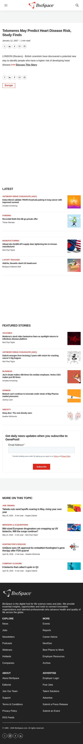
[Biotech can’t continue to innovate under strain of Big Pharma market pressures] (74, 395)
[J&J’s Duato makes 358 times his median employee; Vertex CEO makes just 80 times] (74, 376)
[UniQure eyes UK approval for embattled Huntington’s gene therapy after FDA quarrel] (74, 547)
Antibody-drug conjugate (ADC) (19, 196)
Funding (6, 215)
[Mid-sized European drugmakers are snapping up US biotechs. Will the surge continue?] (74, 527)
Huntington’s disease (14, 544)
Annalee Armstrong (9, 206)
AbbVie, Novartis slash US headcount (19, 263)
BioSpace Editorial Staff (11, 267)
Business (7, 371)
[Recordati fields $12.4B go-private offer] (74, 221)
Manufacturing (10, 241)
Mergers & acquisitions (15, 525)
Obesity (6, 409)
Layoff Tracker (11, 260)
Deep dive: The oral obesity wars (17, 413)
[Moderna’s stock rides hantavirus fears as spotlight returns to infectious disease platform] (74, 338)
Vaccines (7, 333)
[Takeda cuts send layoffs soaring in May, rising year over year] (74, 508)
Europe (9, 85)
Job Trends (8, 505)
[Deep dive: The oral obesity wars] (74, 415)
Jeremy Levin (7, 400)
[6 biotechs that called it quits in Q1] (74, 566)
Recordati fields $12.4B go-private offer (20, 219)
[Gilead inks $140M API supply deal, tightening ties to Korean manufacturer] (74, 246)
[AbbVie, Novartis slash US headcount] (74, 265)
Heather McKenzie (9, 416)
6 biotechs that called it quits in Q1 (20, 567)
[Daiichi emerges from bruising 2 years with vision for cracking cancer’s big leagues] (74, 357)
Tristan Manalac (8, 222)
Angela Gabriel (31, 516)
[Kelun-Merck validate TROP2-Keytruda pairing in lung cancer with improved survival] (74, 201)
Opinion (6, 390)
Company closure (12, 563)
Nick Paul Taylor (8, 250)
